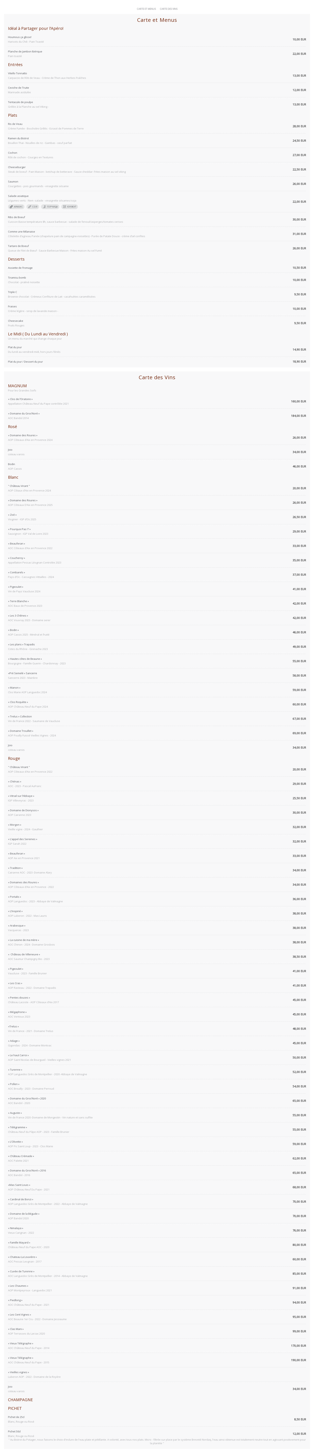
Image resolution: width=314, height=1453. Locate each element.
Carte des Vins (168, 9)
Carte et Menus (146, 9)
